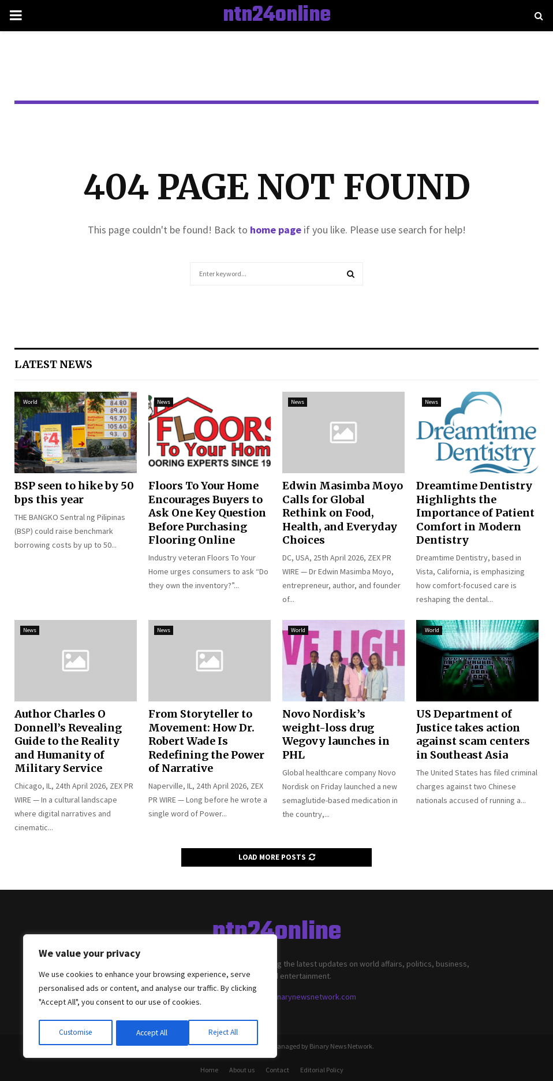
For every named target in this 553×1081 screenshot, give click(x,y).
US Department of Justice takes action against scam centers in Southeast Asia (473, 734)
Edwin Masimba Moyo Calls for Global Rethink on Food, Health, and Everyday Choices (342, 513)
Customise (75, 1033)
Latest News (53, 364)
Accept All (225, 1033)
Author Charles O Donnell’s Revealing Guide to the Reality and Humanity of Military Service (68, 741)
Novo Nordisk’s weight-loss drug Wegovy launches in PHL (336, 734)
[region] (150, 997)
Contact (277, 1069)
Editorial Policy (321, 1069)
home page (275, 229)
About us (242, 1069)
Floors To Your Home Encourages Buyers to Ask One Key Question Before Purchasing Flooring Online (207, 513)
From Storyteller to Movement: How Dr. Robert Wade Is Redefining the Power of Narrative (206, 741)
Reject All (151, 1033)
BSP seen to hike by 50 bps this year (74, 492)
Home (209, 1069)
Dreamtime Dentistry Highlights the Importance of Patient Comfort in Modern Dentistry (475, 513)
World (30, 402)
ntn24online (277, 15)
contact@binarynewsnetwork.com (296, 996)
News (163, 402)
